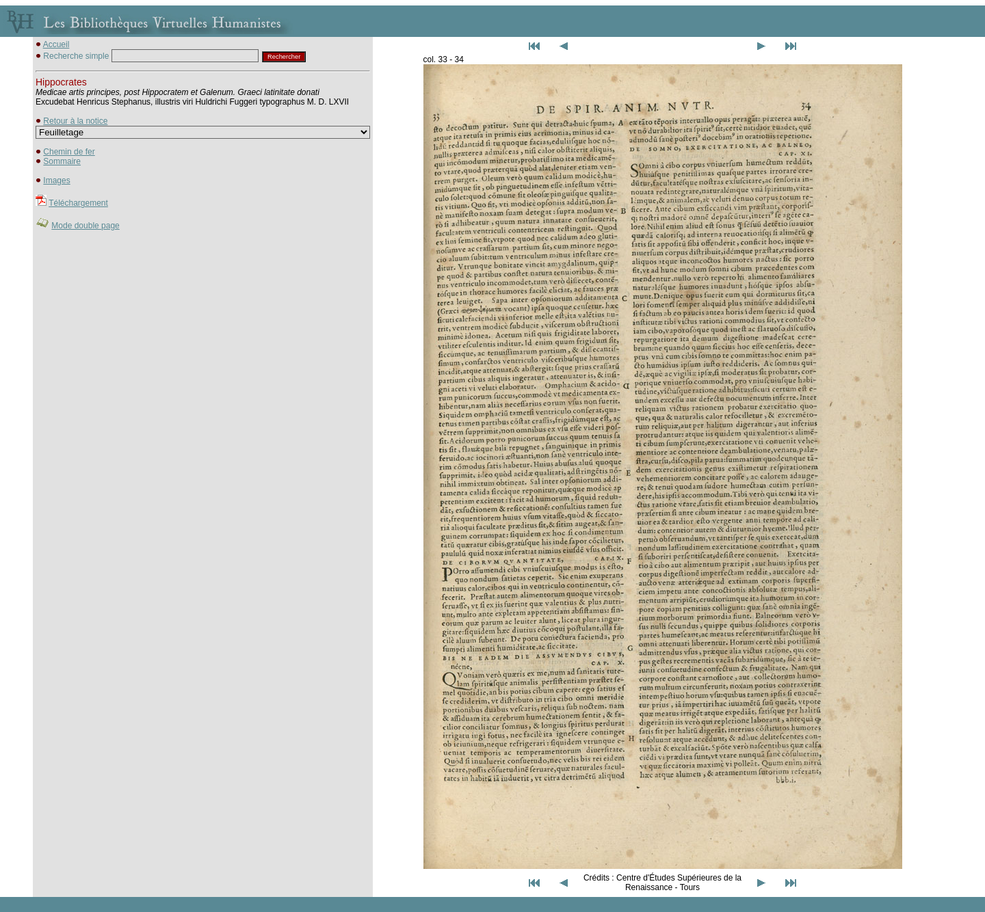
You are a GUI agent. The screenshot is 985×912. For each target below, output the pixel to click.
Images (56, 180)
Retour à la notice (75, 121)
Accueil (56, 44)
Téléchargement (78, 203)
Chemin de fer (68, 152)
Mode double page (85, 225)
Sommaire (62, 161)
